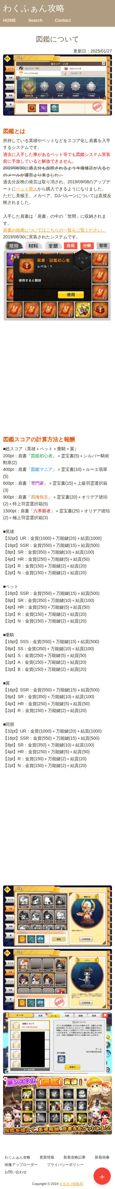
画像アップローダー (21, 1165)
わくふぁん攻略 (34, 8)
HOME (9, 20)
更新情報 (47, 1157)
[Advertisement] (57, 386)
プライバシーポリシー (65, 1165)
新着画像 (102, 1157)
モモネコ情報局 (71, 1184)
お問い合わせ (16, 1172)
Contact (63, 20)
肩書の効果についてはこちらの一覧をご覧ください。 (54, 230)
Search (35, 20)
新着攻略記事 (74, 1157)
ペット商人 (26, 188)
